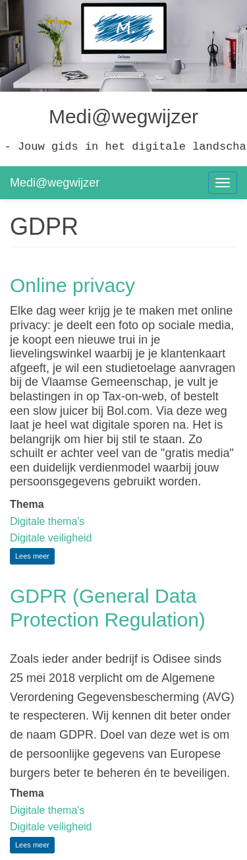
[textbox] (123, 711)
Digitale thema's (47, 521)
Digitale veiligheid (51, 537)
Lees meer (35, 558)
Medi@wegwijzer (54, 182)
